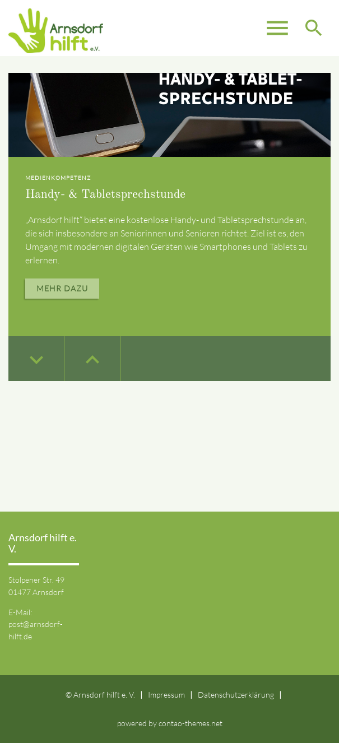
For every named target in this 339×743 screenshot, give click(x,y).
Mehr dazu (62, 288)
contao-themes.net (190, 723)
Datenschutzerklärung (236, 694)
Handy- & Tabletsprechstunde (105, 194)
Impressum (166, 694)
